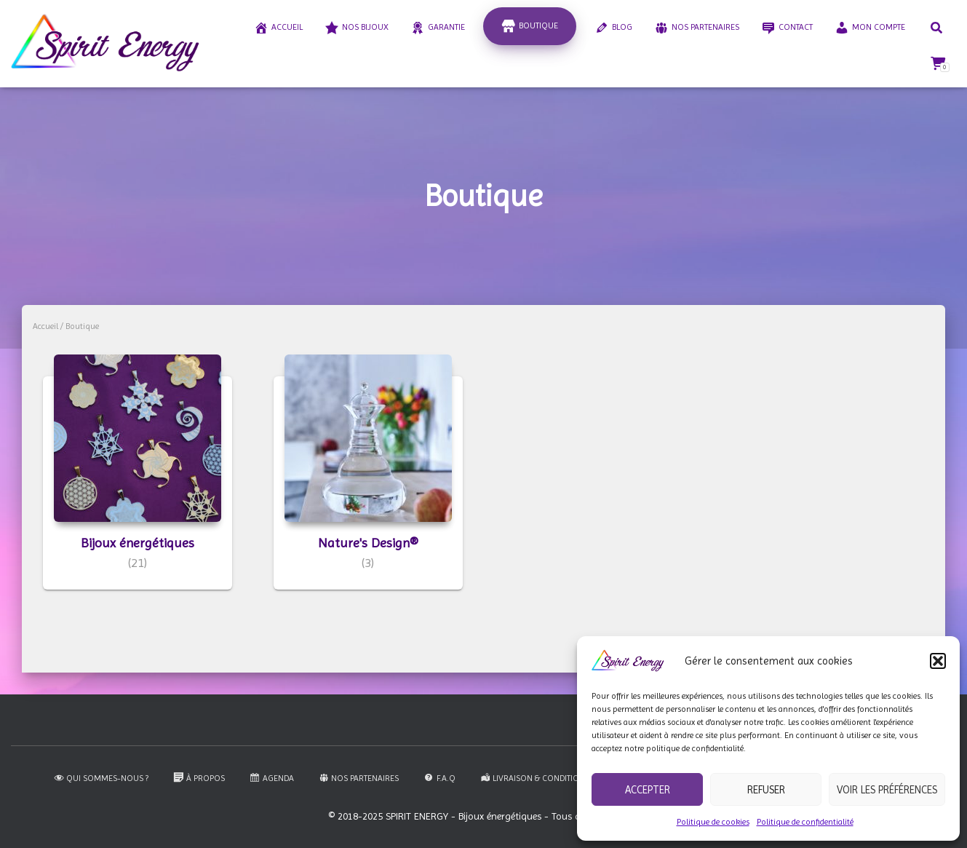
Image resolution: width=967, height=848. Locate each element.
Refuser (766, 789)
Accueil (45, 326)
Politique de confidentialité (805, 822)
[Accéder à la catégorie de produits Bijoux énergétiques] (137, 483)
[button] (938, 661)
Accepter (647, 789)
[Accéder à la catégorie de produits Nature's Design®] (368, 483)
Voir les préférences (887, 789)
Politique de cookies (713, 822)
